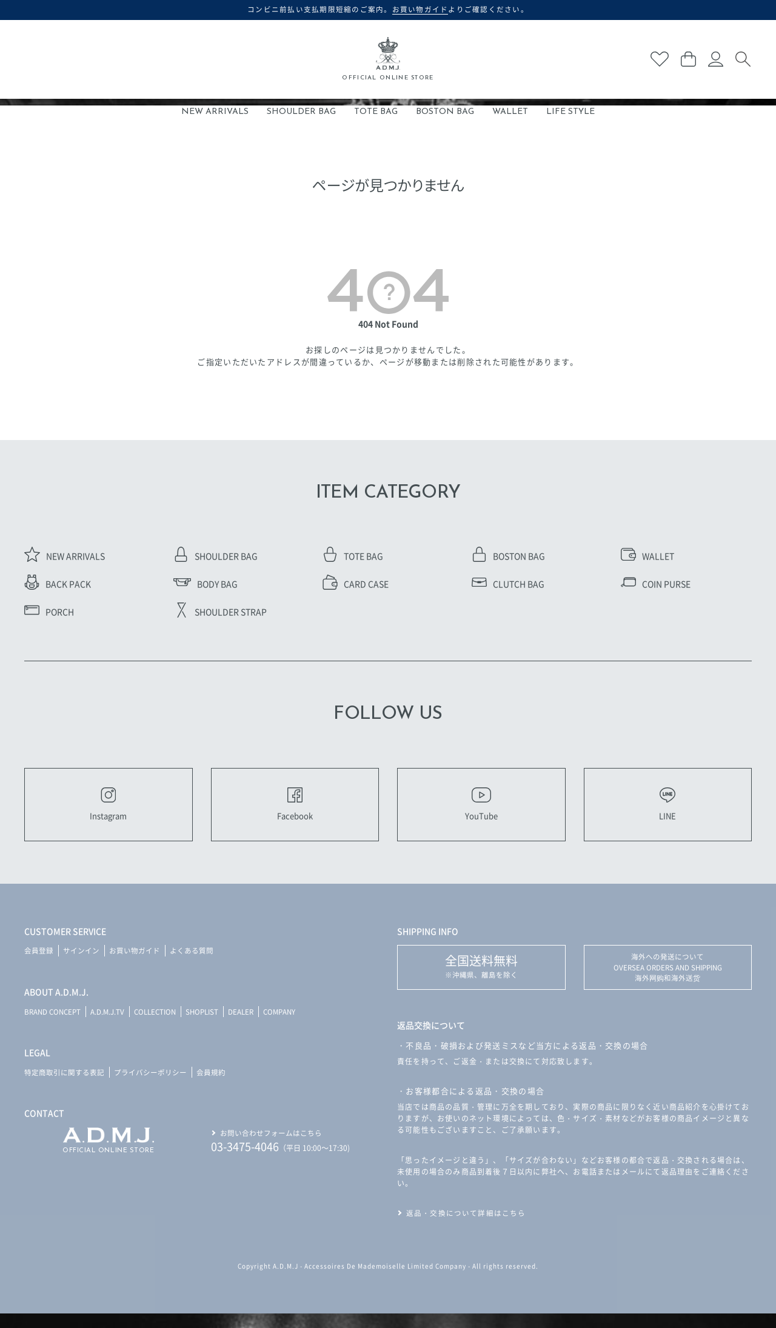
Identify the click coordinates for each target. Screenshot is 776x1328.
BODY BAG (205, 584)
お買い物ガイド (134, 964)
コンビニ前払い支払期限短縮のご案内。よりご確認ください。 (388, 9)
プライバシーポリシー (150, 1085)
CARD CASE (356, 584)
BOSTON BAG (445, 111)
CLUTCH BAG (508, 584)
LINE (667, 811)
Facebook (294, 811)
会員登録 (38, 964)
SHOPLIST (211, 1024)
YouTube (481, 811)
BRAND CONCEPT (54, 1024)
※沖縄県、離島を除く (481, 980)
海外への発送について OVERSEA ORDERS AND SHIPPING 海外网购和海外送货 (667, 982)
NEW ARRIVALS (215, 111)
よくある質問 (191, 964)
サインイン (81, 964)
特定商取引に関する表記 (64, 1085)
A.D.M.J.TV (111, 1024)
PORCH (49, 612)
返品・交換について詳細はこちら (466, 1228)
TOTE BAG (376, 111)
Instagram (108, 811)
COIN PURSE (656, 584)
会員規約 (211, 1085)
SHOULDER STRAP (220, 612)
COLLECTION (161, 1024)
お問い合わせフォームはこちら (271, 1145)
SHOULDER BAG (301, 111)
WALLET (510, 111)
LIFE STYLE (570, 111)
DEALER (251, 1024)
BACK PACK (57, 584)
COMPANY (292, 1024)
